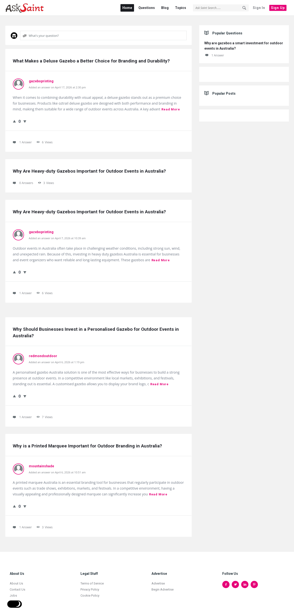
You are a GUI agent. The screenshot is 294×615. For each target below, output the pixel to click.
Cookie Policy (89, 593)
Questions (146, 8)
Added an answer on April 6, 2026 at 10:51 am (57, 469)
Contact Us (17, 587)
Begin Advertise (162, 587)
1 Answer (214, 53)
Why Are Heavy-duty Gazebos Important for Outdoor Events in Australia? (89, 168)
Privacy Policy (89, 587)
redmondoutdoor (43, 353)
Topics (180, 8)
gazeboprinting (41, 78)
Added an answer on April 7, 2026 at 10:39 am (57, 235)
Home (127, 8)
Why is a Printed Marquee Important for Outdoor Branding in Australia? (87, 443)
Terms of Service (92, 581)
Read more (170, 106)
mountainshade (41, 463)
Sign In (259, 8)
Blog (165, 8)
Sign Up (278, 8)
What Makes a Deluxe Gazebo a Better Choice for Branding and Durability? (91, 58)
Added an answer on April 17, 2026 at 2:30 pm (57, 84)
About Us (16, 581)
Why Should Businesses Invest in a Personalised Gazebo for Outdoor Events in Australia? (96, 330)
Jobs (13, 593)
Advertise (158, 581)
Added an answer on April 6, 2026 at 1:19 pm (56, 359)
